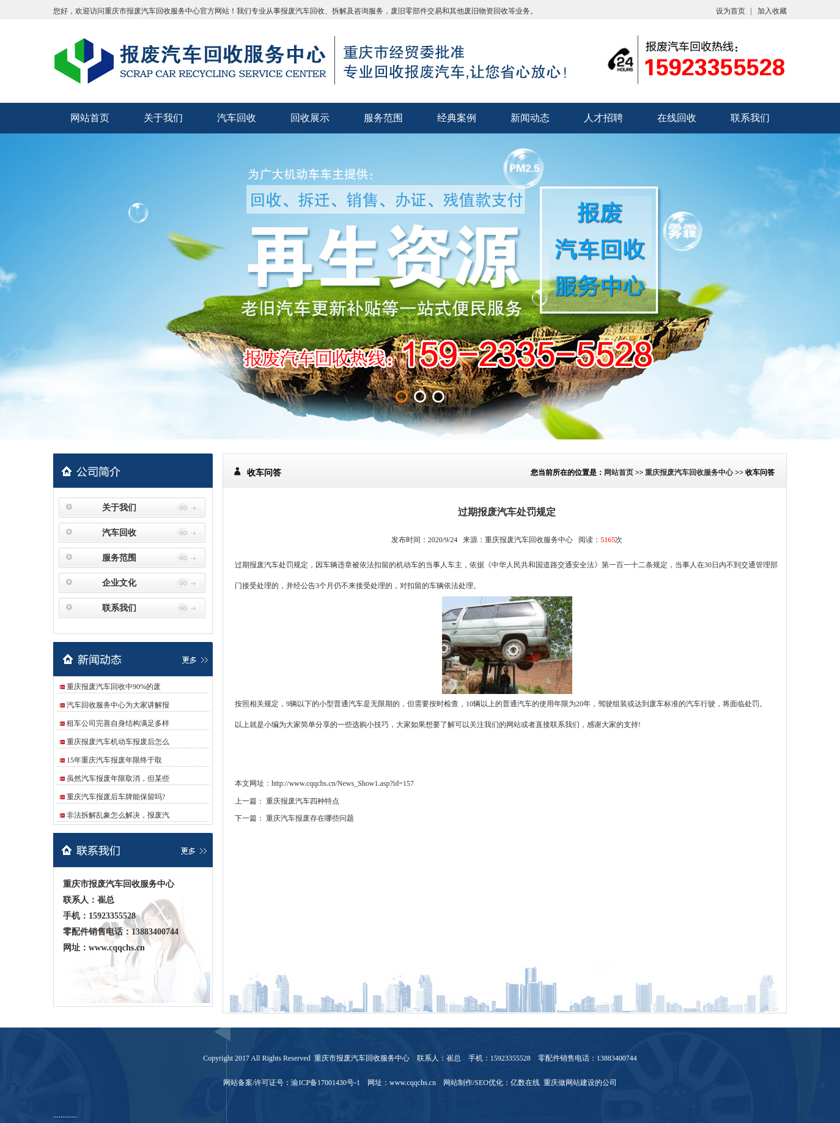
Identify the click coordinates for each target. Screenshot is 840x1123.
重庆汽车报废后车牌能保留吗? (116, 797)
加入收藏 (772, 11)
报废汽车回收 (303, 11)
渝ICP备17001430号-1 (325, 1082)
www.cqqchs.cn (117, 947)
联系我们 (750, 118)
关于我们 (163, 118)
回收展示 (310, 118)
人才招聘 (603, 118)
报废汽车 (264, 565)
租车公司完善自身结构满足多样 (118, 723)
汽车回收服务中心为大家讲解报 (118, 705)
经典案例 (456, 118)
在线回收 (676, 118)
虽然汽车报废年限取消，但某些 (118, 778)
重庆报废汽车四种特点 (302, 801)
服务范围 (383, 118)
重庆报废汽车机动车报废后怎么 (118, 741)
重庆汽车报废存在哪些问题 (310, 818)
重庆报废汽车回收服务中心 (689, 472)
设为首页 (730, 11)
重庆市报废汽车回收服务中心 (152, 11)
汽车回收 (236, 118)
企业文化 (119, 583)
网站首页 (89, 118)
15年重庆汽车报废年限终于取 (114, 760)
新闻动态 (530, 118)
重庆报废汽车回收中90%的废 (114, 686)
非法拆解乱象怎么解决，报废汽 (118, 815)
